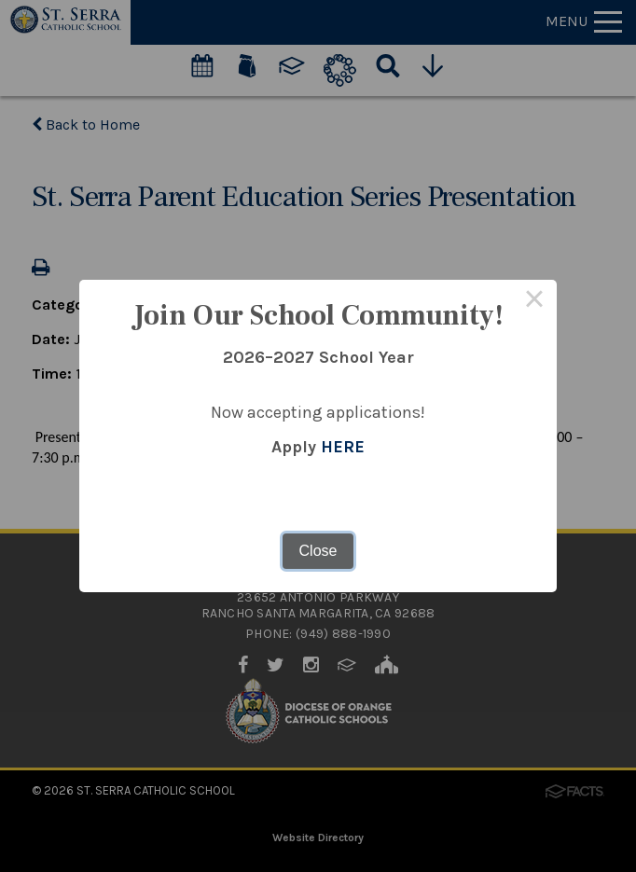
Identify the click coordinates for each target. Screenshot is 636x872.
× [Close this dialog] (534, 302)
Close (318, 551)
